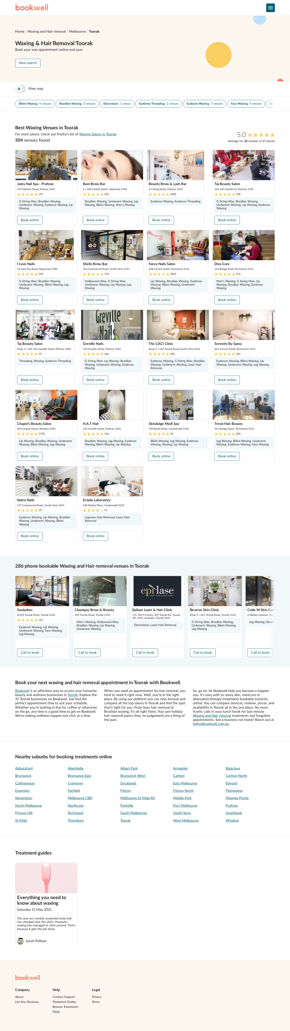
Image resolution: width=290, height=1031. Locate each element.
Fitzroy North (183, 790)
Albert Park (129, 768)
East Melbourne (185, 783)
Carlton (179, 776)
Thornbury (76, 820)
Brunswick (23, 776)
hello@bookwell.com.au (211, 724)
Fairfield (74, 790)
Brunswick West (132, 776)
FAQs (56, 1011)
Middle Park (182, 798)
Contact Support (64, 997)
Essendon (22, 790)
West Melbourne (186, 820)
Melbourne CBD (80, 798)
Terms (96, 1002)
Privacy (97, 997)
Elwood (231, 783)
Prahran (232, 805)
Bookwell (22, 691)
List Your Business (27, 1002)
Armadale (180, 768)
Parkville (126, 805)
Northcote (76, 805)
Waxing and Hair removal (46, 31)
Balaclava (233, 768)
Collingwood (24, 783)
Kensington (23, 798)
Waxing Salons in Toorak (97, 134)
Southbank (234, 813)
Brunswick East (79, 776)
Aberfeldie (76, 768)
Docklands (128, 783)
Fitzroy (125, 790)
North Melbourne (28, 805)
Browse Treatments (65, 1007)
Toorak (94, 31)
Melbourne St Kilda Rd (137, 798)
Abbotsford (24, 768)
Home (19, 31)
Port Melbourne (185, 805)
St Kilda (21, 820)
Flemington (234, 790)
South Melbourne (133, 813)
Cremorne (75, 783)
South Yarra (182, 813)
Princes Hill (23, 813)
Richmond (75, 813)
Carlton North (236, 776)
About (19, 997)
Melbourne (77, 31)
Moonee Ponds (237, 798)
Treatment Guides (64, 1002)
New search (28, 63)
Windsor (232, 820)
